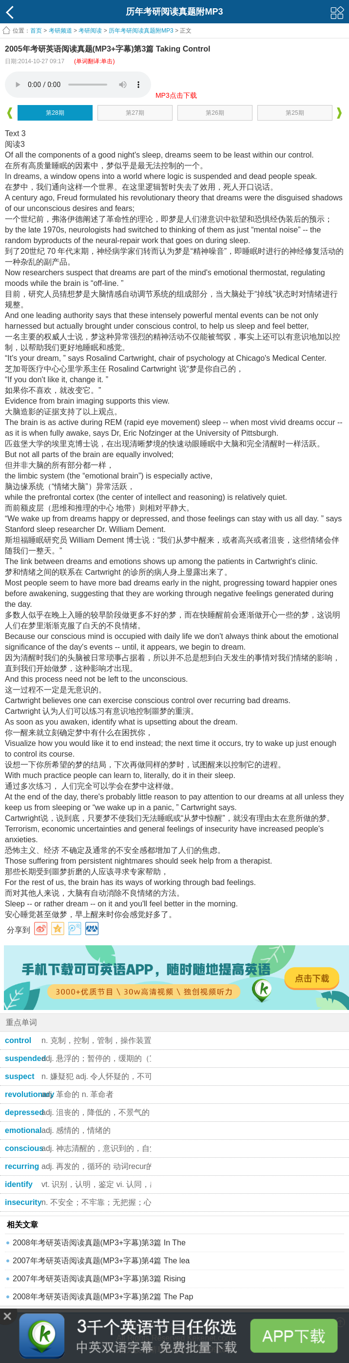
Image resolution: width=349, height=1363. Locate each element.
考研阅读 (90, 30)
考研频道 (60, 30)
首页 (36, 30)
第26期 (215, 112)
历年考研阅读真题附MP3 (141, 30)
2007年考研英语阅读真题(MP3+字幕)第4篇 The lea (101, 1261)
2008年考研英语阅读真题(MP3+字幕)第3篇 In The (99, 1243)
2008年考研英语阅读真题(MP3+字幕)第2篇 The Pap (103, 1296)
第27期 (135, 112)
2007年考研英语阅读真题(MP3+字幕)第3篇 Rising (99, 1278)
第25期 (295, 112)
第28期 (55, 112)
